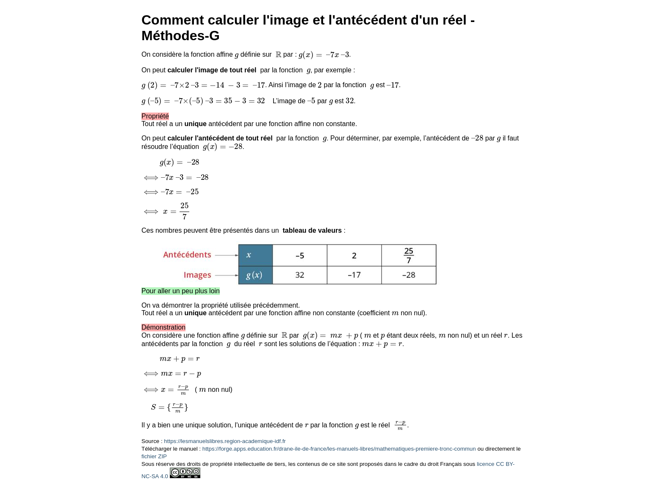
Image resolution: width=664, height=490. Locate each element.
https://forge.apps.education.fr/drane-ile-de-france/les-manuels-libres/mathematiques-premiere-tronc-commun (339, 449)
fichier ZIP (154, 456)
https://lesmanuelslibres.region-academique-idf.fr (224, 441)
